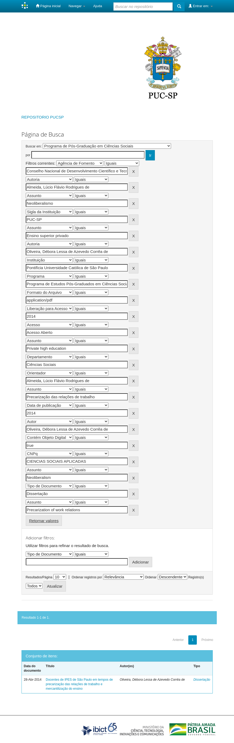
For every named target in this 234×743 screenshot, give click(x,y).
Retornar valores (44, 520)
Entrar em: (201, 6)
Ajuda (97, 6)
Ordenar (150, 577)
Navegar (77, 6)
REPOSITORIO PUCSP (43, 117)
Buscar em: (34, 146)
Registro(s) (196, 577)
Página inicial (48, 6)
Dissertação (201, 679)
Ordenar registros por (87, 577)
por (28, 155)
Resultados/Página (39, 577)
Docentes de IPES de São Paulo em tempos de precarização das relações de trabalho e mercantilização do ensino (79, 684)
